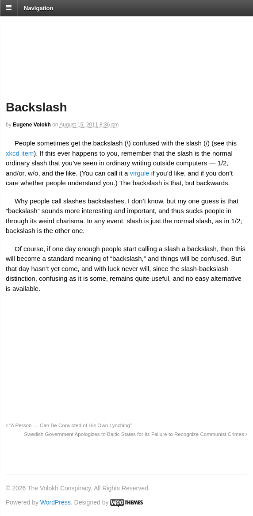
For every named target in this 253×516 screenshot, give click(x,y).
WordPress (55, 502)
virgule (139, 173)
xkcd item (20, 153)
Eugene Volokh (32, 125)
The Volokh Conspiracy (68, 27)
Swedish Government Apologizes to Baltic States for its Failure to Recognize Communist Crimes (135, 434)
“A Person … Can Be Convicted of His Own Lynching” (69, 425)
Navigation (38, 7)
